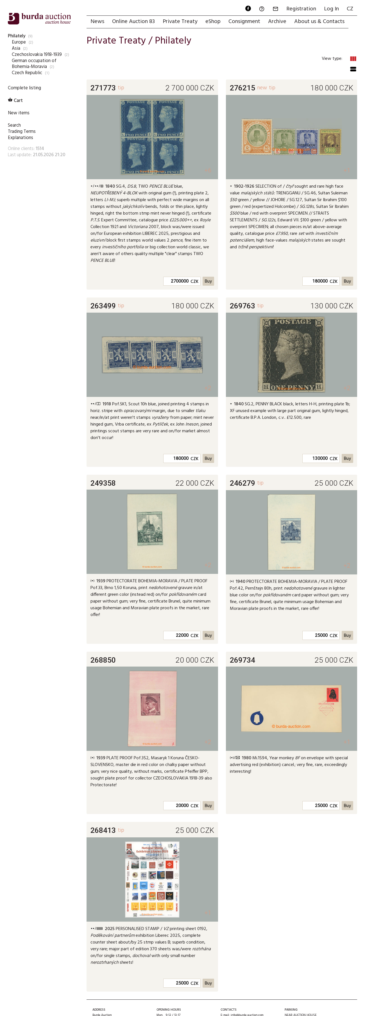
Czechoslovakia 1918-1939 (37, 54)
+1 (346, 170)
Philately (16, 36)
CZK (194, 281)
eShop (213, 21)
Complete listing (24, 88)
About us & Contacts (319, 21)
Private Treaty (180, 21)
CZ (350, 8)
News (97, 21)
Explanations (20, 138)
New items (19, 113)
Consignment (244, 21)
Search (14, 125)
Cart (15, 100)
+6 (207, 170)
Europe (19, 42)
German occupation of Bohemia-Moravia (34, 64)
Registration (301, 8)
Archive (277, 21)
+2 (207, 388)
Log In (331, 8)
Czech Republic (27, 73)
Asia (16, 48)
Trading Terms (22, 131)
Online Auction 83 (133, 21)
